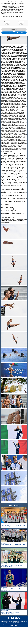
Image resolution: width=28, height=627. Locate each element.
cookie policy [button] (21, 6)
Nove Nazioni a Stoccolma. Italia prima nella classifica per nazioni (12, 565)
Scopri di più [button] (14, 29)
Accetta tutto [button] (20, 32)
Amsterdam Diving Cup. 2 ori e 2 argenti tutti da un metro (13, 545)
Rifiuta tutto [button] (8, 32)
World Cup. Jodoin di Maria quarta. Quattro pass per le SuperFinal (13, 589)
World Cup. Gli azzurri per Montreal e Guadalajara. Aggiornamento (10, 612)
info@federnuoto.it (5, 624)
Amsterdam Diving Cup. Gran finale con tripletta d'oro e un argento (13, 526)
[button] (26, 2)
